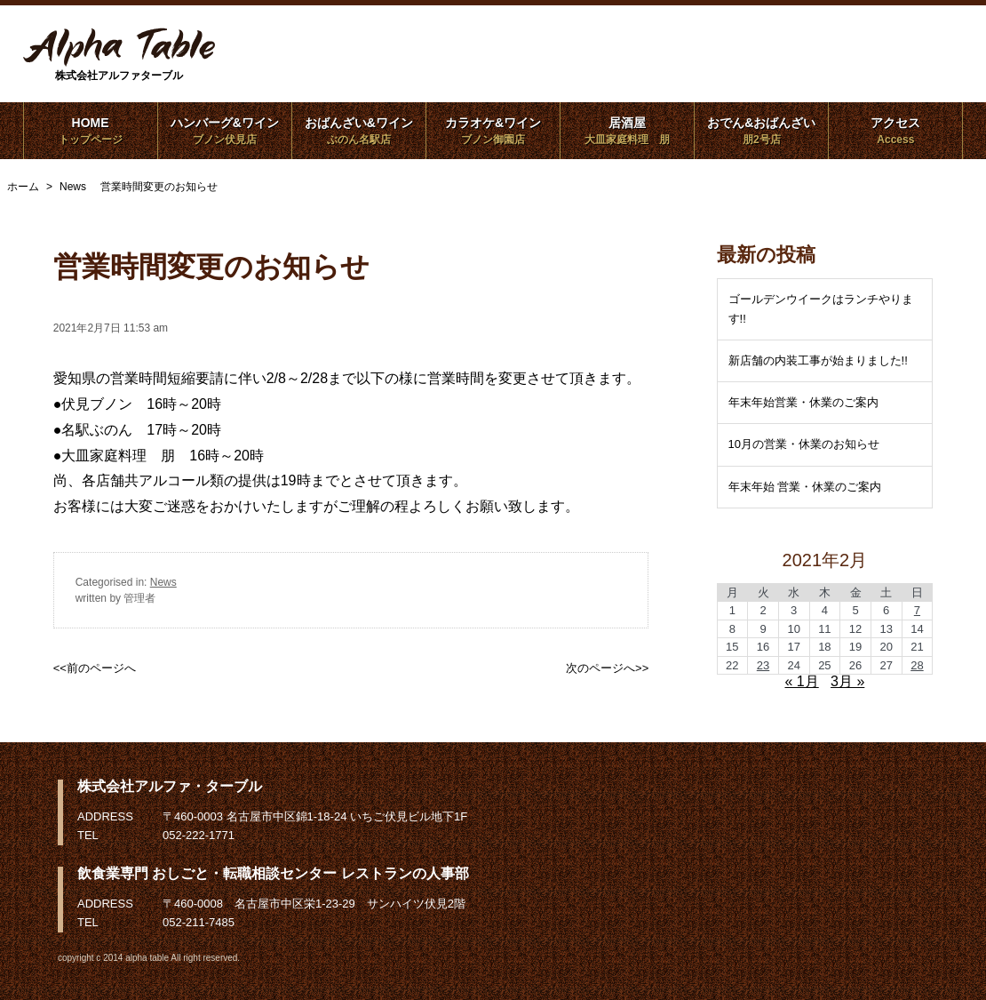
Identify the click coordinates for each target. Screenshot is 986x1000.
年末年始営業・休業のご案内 (803, 402)
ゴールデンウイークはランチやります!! (820, 308)
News (163, 582)
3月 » (847, 681)
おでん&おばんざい (761, 131)
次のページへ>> (607, 668)
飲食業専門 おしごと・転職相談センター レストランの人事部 (273, 873)
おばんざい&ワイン (358, 131)
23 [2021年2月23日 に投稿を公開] (763, 665)
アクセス (895, 131)
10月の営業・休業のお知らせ (803, 444)
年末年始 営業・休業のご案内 (805, 486)
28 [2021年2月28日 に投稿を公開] (916, 665)
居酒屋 (627, 131)
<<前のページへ (94, 668)
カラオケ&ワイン (493, 131)
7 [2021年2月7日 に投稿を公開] (917, 610)
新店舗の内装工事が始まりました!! (818, 360)
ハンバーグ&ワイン (224, 131)
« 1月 (801, 681)
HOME (90, 131)
